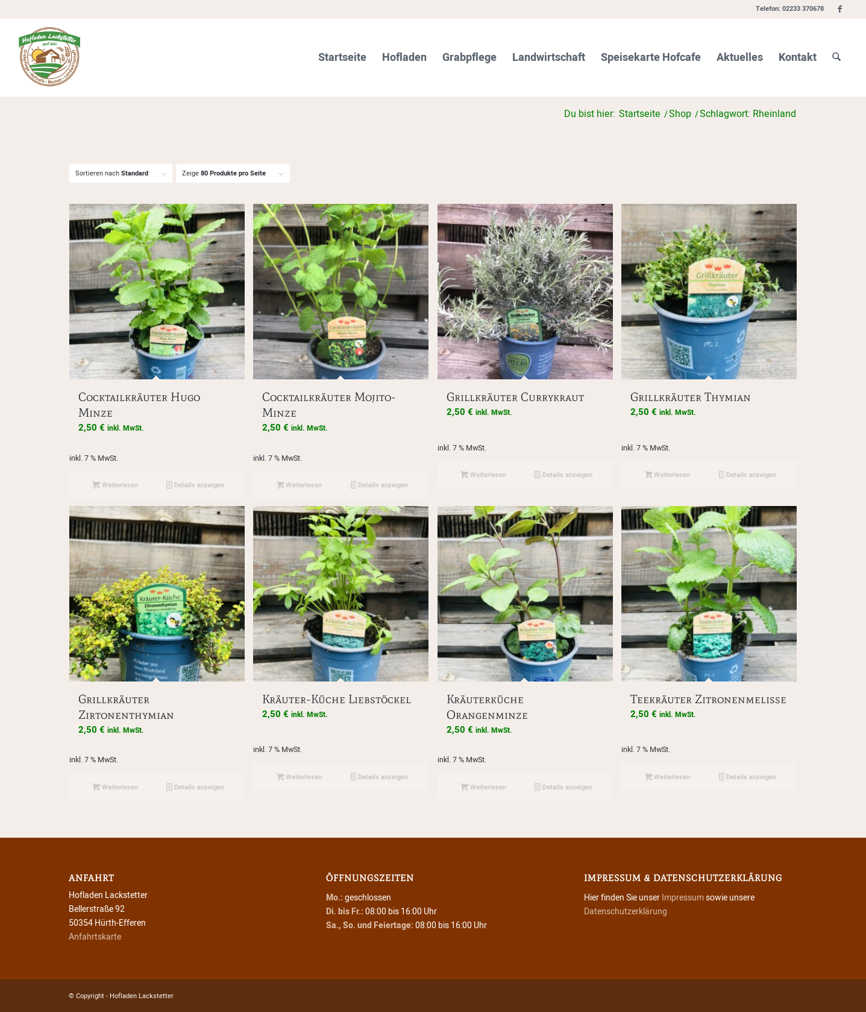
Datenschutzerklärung (625, 911)
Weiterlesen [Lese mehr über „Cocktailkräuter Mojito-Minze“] (299, 486)
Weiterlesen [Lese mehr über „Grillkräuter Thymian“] (668, 475)
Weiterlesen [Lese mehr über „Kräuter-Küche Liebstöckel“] (299, 777)
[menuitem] (342, 58)
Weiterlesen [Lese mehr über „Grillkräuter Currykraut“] (483, 475)
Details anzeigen (195, 486)
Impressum (683, 897)
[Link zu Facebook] (839, 9)
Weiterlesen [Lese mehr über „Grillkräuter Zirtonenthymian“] (115, 788)
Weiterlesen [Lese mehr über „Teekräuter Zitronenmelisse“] (668, 777)
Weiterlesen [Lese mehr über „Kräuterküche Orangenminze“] (483, 788)
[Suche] (836, 58)
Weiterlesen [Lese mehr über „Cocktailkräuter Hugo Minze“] (115, 486)
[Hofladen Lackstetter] (49, 58)
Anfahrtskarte (95, 937)
